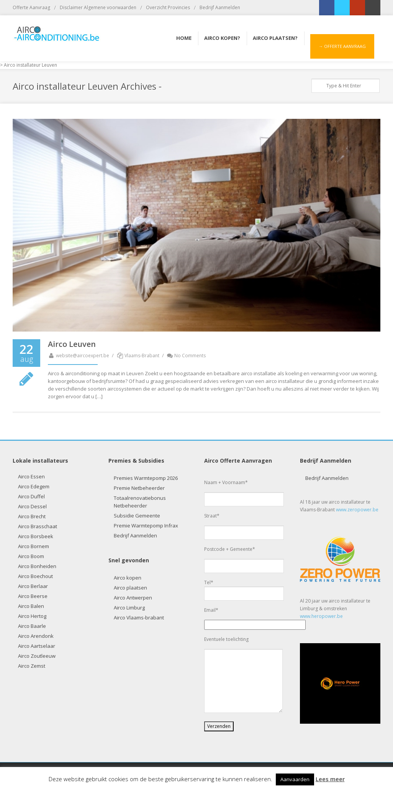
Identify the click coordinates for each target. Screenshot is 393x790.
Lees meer (330, 779)
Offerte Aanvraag (31, 7)
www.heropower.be (321, 616)
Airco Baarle (32, 625)
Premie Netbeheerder (139, 488)
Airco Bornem (33, 546)
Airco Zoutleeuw (37, 655)
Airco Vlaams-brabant (139, 617)
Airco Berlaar (33, 586)
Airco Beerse (32, 596)
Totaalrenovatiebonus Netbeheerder (140, 501)
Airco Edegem (33, 486)
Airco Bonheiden (37, 566)
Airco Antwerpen (133, 597)
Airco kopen (127, 577)
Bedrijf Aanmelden (220, 7)
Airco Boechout (35, 576)
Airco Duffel (31, 496)
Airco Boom (31, 556)
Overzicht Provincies (168, 7)
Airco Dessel (32, 506)
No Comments (186, 355)
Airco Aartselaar (36, 645)
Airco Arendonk (36, 635)
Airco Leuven (72, 344)
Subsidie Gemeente (137, 515)
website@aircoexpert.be (78, 355)
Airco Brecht (32, 516)
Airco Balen (31, 606)
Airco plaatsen (130, 587)
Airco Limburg (129, 607)
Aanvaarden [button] (294, 779)
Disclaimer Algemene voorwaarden (98, 7)
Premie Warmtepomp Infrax (146, 525)
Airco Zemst (31, 665)
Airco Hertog (32, 616)
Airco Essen (31, 476)
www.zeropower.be (357, 509)
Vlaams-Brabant (141, 355)
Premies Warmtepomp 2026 (146, 478)
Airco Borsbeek (35, 536)
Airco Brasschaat (37, 526)
